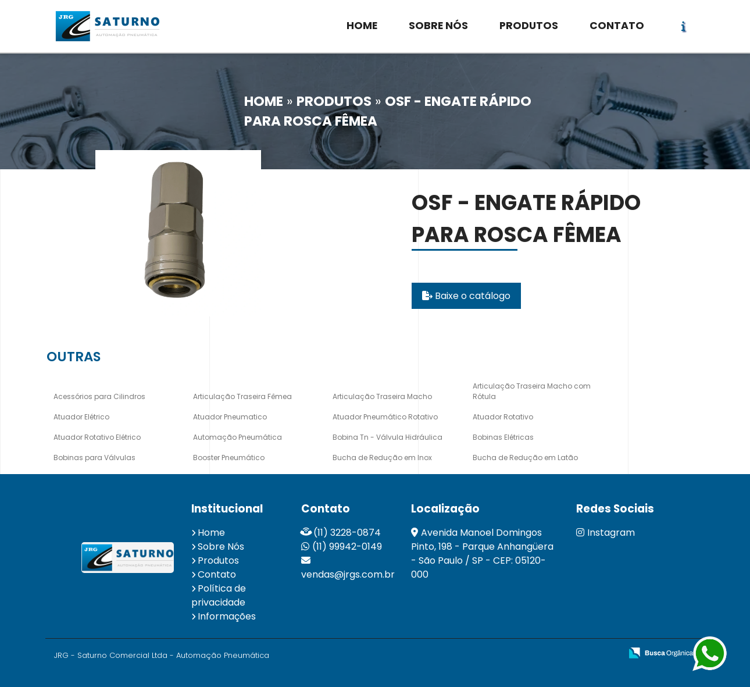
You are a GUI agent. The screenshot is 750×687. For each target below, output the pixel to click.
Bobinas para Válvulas (94, 457)
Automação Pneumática (237, 437)
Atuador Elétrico (81, 417)
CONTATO (617, 26)
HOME (362, 26)
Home (211, 532)
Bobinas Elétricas (503, 437)
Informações (227, 616)
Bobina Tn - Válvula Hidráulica (387, 437)
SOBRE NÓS (438, 26)
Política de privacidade (218, 595)
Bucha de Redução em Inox (382, 457)
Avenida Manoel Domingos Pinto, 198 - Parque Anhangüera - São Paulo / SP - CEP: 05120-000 (482, 553)
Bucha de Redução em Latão (525, 457)
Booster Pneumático (229, 457)
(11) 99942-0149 (347, 546)
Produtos (218, 560)
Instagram (605, 532)
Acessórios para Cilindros (99, 396)
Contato (217, 574)
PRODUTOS (528, 26)
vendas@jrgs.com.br (348, 574)
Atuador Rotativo (503, 417)
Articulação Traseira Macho (382, 396)
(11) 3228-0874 (347, 532)
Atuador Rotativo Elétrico (97, 437)
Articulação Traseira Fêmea (242, 396)
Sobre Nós (221, 546)
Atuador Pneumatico (230, 417)
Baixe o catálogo (466, 295)
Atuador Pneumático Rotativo (385, 417)
